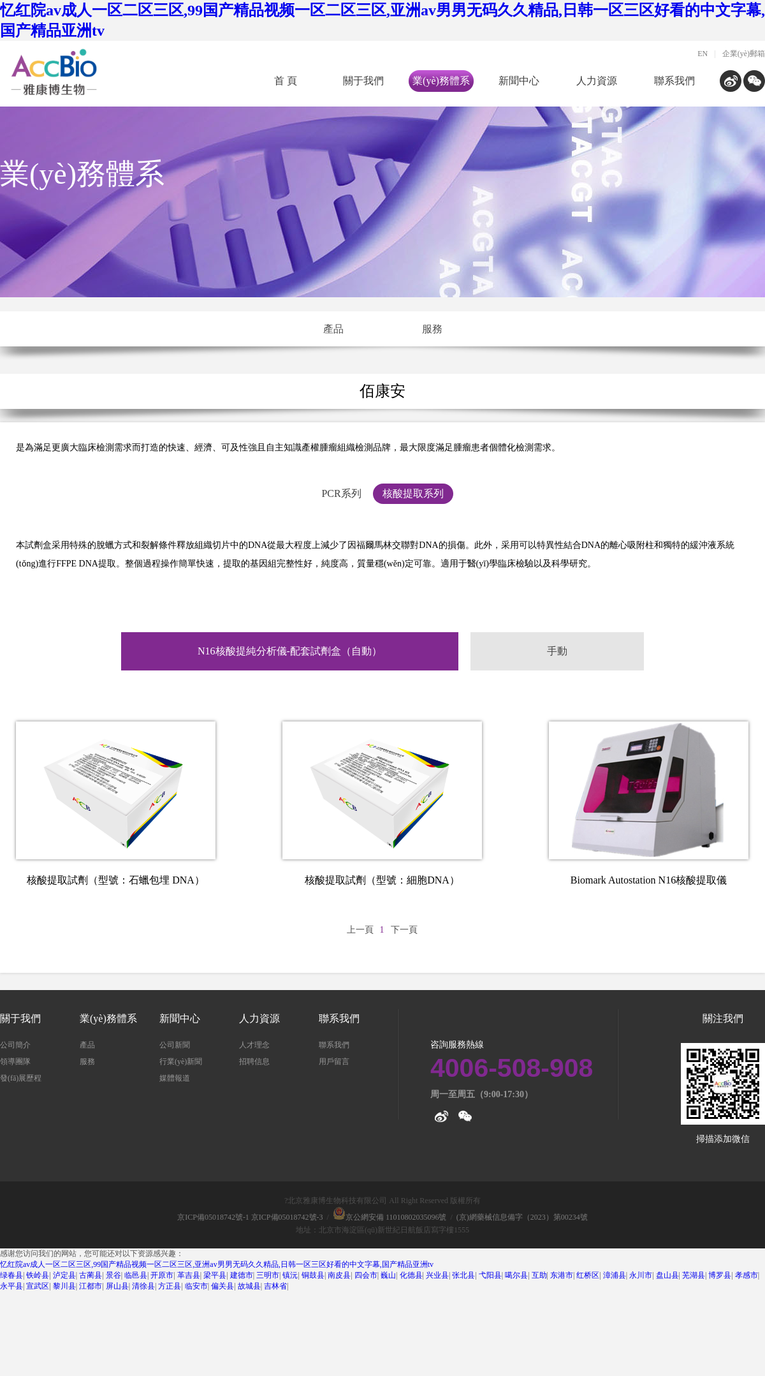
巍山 (388, 1275)
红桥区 (587, 1275)
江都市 (90, 1286)
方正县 (169, 1286)
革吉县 (188, 1275)
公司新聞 (174, 1044)
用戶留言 (334, 1061)
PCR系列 (341, 493)
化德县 (411, 1275)
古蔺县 (90, 1275)
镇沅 (290, 1275)
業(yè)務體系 (441, 80)
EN (702, 53)
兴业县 (437, 1275)
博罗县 (719, 1275)
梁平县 (214, 1275)
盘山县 (667, 1275)
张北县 (463, 1275)
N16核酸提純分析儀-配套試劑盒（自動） (290, 651)
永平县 (11, 1286)
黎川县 (64, 1286)
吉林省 (275, 1286)
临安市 (196, 1286)
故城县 (249, 1286)
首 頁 (285, 80)
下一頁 (404, 930)
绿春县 (11, 1275)
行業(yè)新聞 (180, 1061)
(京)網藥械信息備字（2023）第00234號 (522, 1217)
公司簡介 (15, 1044)
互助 (539, 1275)
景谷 (113, 1275)
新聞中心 (519, 80)
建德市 (241, 1275)
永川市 (640, 1275)
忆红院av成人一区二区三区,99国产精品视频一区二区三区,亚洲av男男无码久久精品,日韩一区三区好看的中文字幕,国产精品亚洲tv (216, 1264)
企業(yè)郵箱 (743, 53)
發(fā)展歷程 (20, 1078)
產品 (333, 328)
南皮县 (339, 1275)
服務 (432, 328)
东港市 (561, 1275)
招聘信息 (254, 1061)
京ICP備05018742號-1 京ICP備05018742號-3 (250, 1217)
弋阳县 (490, 1275)
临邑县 (135, 1275)
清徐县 (143, 1286)
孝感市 (746, 1275)
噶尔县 (516, 1275)
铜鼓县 (313, 1275)
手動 (557, 651)
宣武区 (37, 1286)
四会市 (365, 1275)
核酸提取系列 (413, 493)
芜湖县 (693, 1275)
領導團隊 (15, 1061)
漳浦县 (614, 1275)
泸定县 (64, 1275)
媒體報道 (174, 1078)
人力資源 (596, 80)
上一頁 (360, 930)
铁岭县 (37, 1275)
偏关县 (222, 1286)
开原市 (161, 1275)
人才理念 (254, 1044)
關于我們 (363, 80)
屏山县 (117, 1286)
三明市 (267, 1275)
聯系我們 (674, 80)
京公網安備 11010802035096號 (390, 1217)
